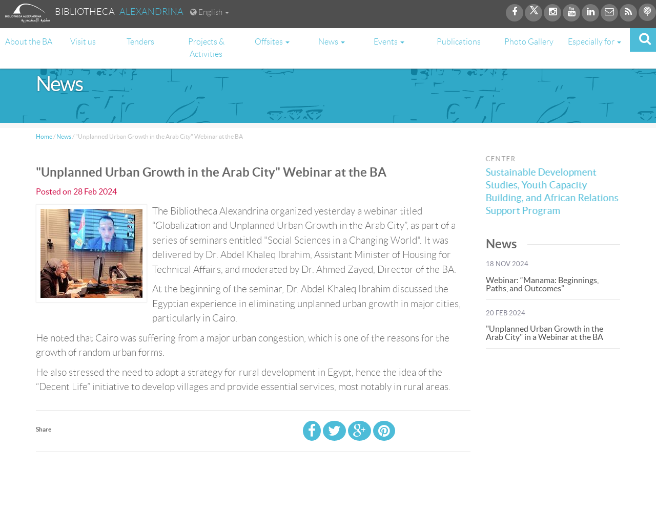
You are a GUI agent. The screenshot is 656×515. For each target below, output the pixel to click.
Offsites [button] (272, 41)
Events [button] (389, 41)
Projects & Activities (206, 47)
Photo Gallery (529, 41)
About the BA (28, 41)
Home (44, 136)
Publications (459, 41)
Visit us (83, 41)
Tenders (140, 41)
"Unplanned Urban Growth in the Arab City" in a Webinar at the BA (544, 333)
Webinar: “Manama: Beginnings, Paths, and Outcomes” (542, 284)
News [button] (331, 41)
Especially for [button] (594, 41)
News (63, 136)
